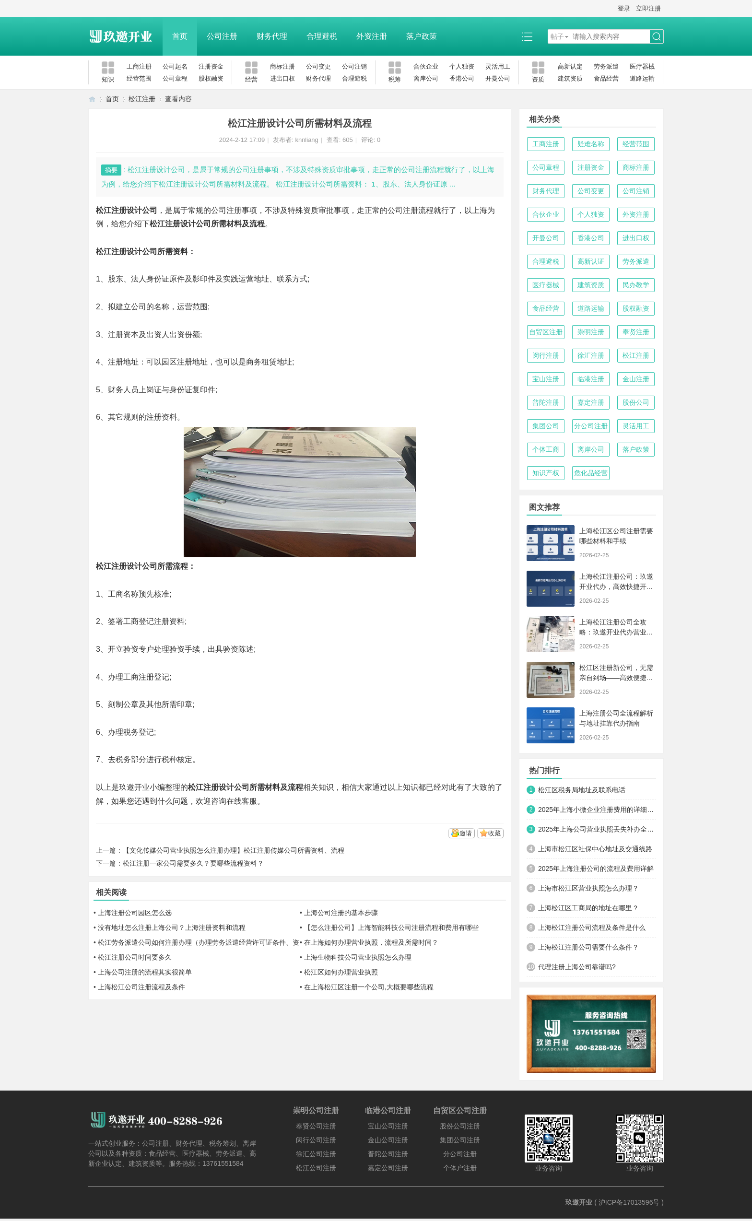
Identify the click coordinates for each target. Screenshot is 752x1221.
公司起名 (175, 66)
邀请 (465, 833)
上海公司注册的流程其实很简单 (145, 972)
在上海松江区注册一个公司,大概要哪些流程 (369, 987)
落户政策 (421, 36)
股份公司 (636, 402)
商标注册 (282, 66)
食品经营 (606, 78)
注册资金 (211, 66)
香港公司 (461, 78)
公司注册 (222, 36)
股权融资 (211, 78)
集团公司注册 (460, 1140)
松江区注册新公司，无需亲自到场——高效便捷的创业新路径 (616, 678)
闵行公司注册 (316, 1140)
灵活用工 (497, 66)
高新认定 (570, 66)
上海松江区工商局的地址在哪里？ (588, 908)
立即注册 (648, 8)
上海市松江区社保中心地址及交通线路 (595, 849)
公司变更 (318, 66)
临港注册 (590, 379)
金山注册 (636, 379)
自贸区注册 (546, 332)
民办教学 (636, 285)
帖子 (557, 36)
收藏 (494, 833)
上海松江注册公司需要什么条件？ (588, 947)
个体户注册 (460, 1168)
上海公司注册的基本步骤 (341, 912)
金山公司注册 (388, 1140)
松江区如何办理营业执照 (341, 972)
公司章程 (175, 78)
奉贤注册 (636, 332)
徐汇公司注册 (316, 1154)
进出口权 (282, 78)
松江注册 (142, 99)
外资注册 (371, 36)
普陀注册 (545, 402)
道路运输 (642, 78)
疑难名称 (590, 144)
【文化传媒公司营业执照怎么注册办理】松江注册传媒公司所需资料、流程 (233, 850)
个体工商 (545, 449)
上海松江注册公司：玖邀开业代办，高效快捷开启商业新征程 (616, 586)
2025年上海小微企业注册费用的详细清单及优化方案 (597, 809)
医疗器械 (642, 66)
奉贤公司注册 (316, 1126)
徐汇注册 (590, 355)
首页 (180, 36)
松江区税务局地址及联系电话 (581, 790)
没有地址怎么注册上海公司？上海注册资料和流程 (172, 927)
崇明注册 (590, 332)
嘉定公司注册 (388, 1168)
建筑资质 (570, 78)
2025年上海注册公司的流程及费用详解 (596, 868)
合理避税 (321, 36)
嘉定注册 (590, 402)
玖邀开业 (578, 1202)
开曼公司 (497, 78)
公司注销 (354, 66)
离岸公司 (425, 78)
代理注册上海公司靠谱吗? (577, 967)
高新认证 (590, 261)
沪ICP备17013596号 (629, 1202)
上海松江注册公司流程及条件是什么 (592, 927)
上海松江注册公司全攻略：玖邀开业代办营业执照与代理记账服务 (616, 632)
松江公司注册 (316, 1168)
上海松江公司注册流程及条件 (141, 987)
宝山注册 (545, 379)
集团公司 (545, 426)
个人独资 (461, 66)
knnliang (306, 139)
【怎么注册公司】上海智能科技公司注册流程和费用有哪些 (391, 927)
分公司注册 (591, 426)
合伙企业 (425, 66)
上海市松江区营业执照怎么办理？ (588, 888)
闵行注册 (545, 355)
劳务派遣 (606, 66)
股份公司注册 (460, 1126)
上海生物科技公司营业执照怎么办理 (357, 957)
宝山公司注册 (388, 1126)
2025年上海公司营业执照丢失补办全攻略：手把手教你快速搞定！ (597, 829)
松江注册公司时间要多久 (135, 957)
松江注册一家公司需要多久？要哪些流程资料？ (193, 863)
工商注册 (139, 66)
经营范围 (139, 78)
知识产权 (545, 473)
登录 (624, 8)
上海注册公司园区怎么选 (135, 912)
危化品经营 (591, 473)
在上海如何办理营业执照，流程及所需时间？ (371, 942)
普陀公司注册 (388, 1154)
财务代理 (272, 36)
